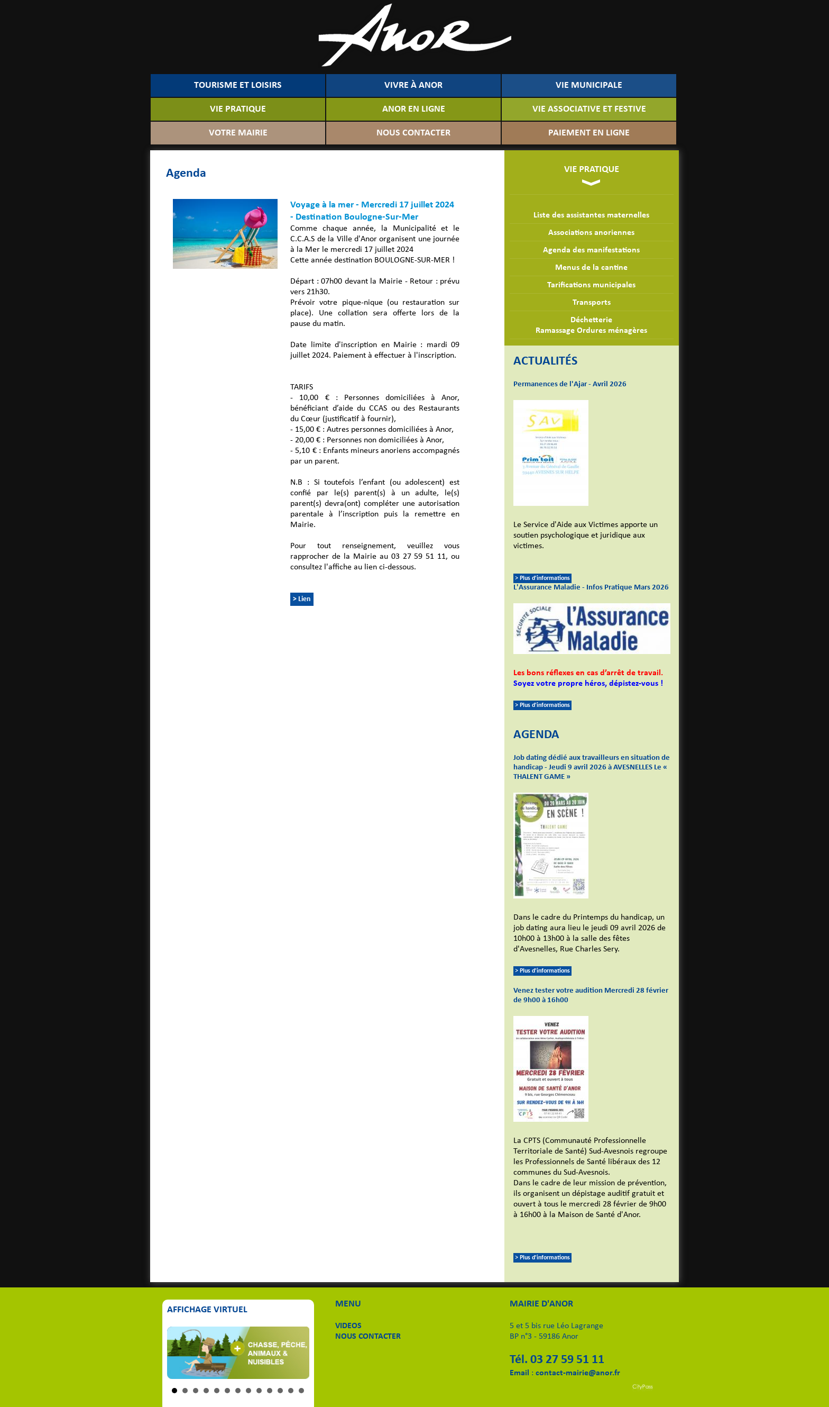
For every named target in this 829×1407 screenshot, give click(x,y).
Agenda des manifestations (591, 250)
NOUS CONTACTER (413, 133)
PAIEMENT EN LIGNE (589, 133)
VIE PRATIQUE (238, 109)
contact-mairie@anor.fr (578, 1373)
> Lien (302, 599)
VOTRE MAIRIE (238, 133)
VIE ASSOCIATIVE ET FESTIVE (589, 109)
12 (290, 1390)
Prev (180, 1353)
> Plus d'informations (542, 578)
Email (519, 1373)
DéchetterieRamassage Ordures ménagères (591, 325)
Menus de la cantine (591, 268)
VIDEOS (348, 1326)
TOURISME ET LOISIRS (238, 85)
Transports (592, 302)
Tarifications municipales (591, 285)
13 (301, 1390)
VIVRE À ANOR (413, 85)
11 (280, 1390)
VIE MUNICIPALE (589, 85)
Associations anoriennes (591, 233)
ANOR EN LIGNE (413, 109)
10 (269, 1390)
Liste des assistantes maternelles (591, 215)
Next (295, 1353)
